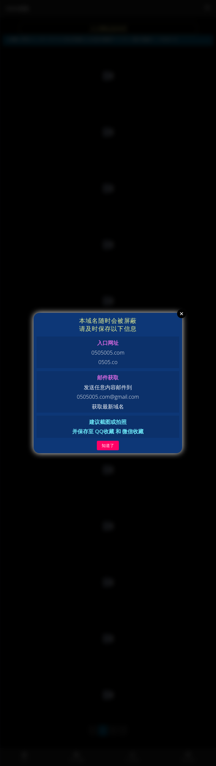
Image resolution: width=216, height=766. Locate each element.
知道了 (108, 445)
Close (181, 313)
